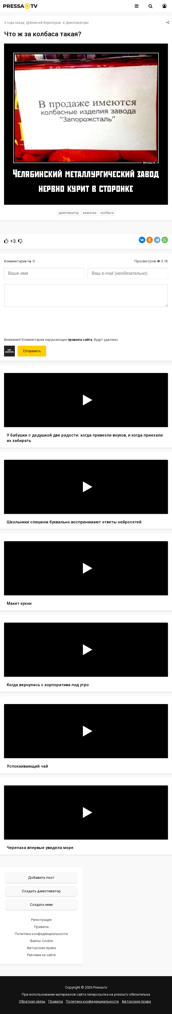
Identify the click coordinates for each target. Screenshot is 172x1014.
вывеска (89, 213)
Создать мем (41, 904)
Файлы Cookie (41, 941)
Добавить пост (41, 877)
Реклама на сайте (41, 955)
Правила (41, 927)
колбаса (107, 213)
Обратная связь (32, 1001)
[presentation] (45, 321)
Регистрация (41, 920)
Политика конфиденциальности (41, 934)
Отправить (32, 351)
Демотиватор (68, 213)
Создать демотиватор (41, 891)
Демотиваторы (77, 23)
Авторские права (41, 948)
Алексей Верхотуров (45, 23)
